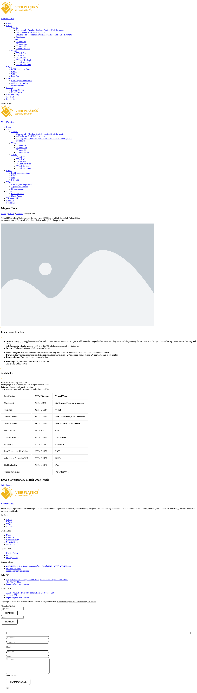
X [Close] (7, 688)
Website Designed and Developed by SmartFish (76, 602)
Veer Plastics (7, 18)
